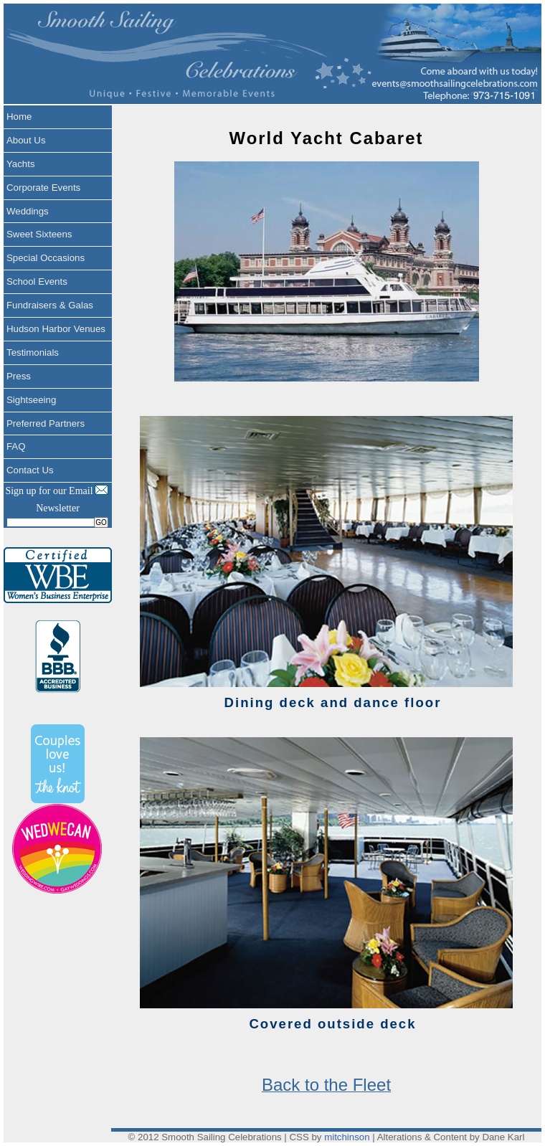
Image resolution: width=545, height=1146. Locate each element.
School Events (36, 281)
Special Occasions (45, 257)
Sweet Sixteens (39, 234)
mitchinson (346, 1137)
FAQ (16, 446)
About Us (26, 140)
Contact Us (30, 470)
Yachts (20, 163)
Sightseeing (31, 399)
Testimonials (32, 352)
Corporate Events (43, 187)
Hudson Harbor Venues (55, 328)
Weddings (27, 211)
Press (18, 376)
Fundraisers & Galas (49, 305)
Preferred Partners (45, 423)
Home (19, 116)
